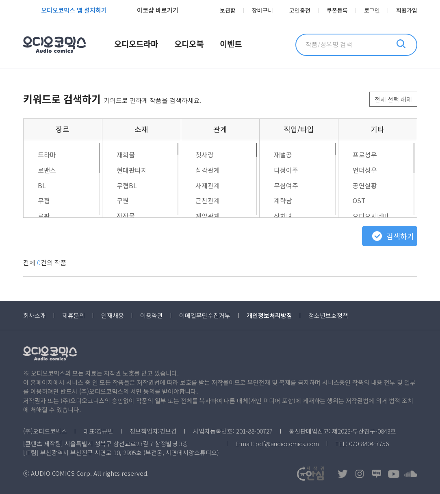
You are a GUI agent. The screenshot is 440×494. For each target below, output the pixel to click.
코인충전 (299, 10)
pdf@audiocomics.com (287, 443)
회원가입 (406, 10)
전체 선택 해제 (393, 99)
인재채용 (112, 315)
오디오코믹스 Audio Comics (54, 44)
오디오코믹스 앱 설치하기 (65, 11)
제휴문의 (73, 315)
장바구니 (262, 10)
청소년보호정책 (328, 315)
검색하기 (400, 236)
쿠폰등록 (337, 10)
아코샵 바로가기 (148, 11)
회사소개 (34, 315)
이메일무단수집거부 (204, 315)
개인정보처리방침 (269, 315)
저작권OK (310, 473)
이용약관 (151, 315)
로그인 (372, 10)
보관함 (228, 10)
